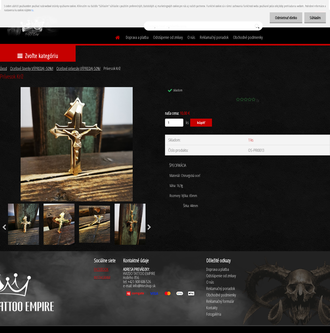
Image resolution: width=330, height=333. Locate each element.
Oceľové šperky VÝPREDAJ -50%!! (31, 68)
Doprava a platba (137, 37)
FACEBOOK (101, 269)
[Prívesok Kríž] (77, 89)
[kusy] (174, 123)
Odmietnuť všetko (285, 17)
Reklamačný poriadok (214, 37)
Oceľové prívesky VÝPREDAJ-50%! (78, 68)
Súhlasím (314, 17)
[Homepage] (115, 37)
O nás (191, 37)
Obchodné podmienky (248, 37)
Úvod (3, 68)
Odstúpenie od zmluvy (168, 37)
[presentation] (149, 227)
